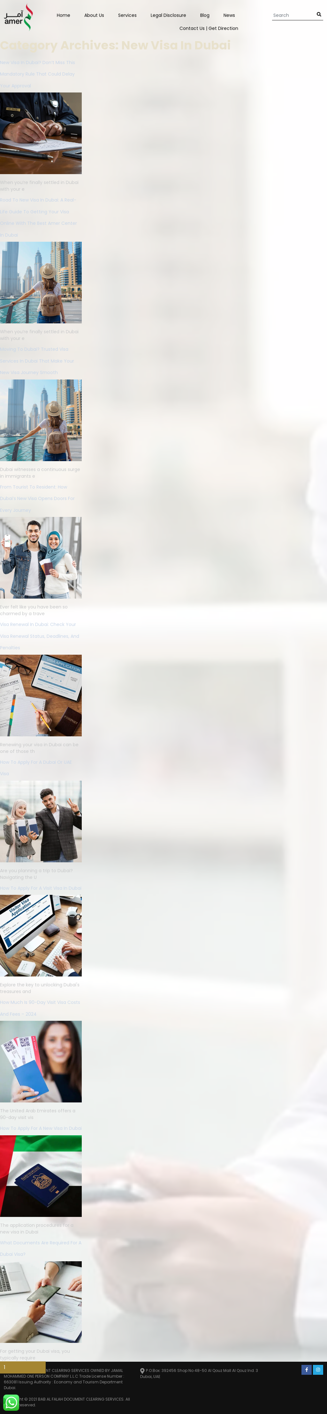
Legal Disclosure (168, 15)
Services (127, 15)
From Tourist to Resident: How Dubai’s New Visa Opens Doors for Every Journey (37, 498)
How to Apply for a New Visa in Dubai (41, 1128)
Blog (204, 15)
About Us (94, 15)
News (229, 15)
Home (63, 15)
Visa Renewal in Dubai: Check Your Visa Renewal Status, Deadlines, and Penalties (39, 636)
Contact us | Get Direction (208, 28)
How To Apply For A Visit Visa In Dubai (40, 888)
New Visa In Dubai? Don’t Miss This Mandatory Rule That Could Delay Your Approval (37, 74)
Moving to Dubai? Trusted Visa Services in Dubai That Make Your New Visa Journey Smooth (37, 361)
